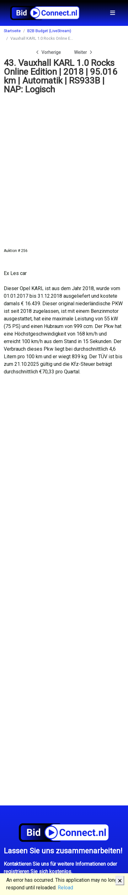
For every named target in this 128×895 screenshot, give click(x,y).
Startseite (12, 30)
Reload (65, 888)
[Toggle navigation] (112, 12)
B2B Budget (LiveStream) (49, 30)
